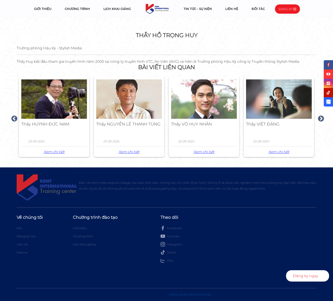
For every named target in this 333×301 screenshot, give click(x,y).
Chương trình (77, 9)
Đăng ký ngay (305, 276)
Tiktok (168, 252)
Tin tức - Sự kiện (198, 9)
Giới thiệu (42, 9)
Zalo (166, 260)
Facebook (171, 228)
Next (320, 117)
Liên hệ (231, 9)
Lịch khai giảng (117, 9)
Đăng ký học (26, 236)
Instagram (171, 244)
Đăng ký (287, 9)
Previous (13, 117)
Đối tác (258, 9)
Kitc (19, 228)
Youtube (170, 236)
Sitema (22, 252)
